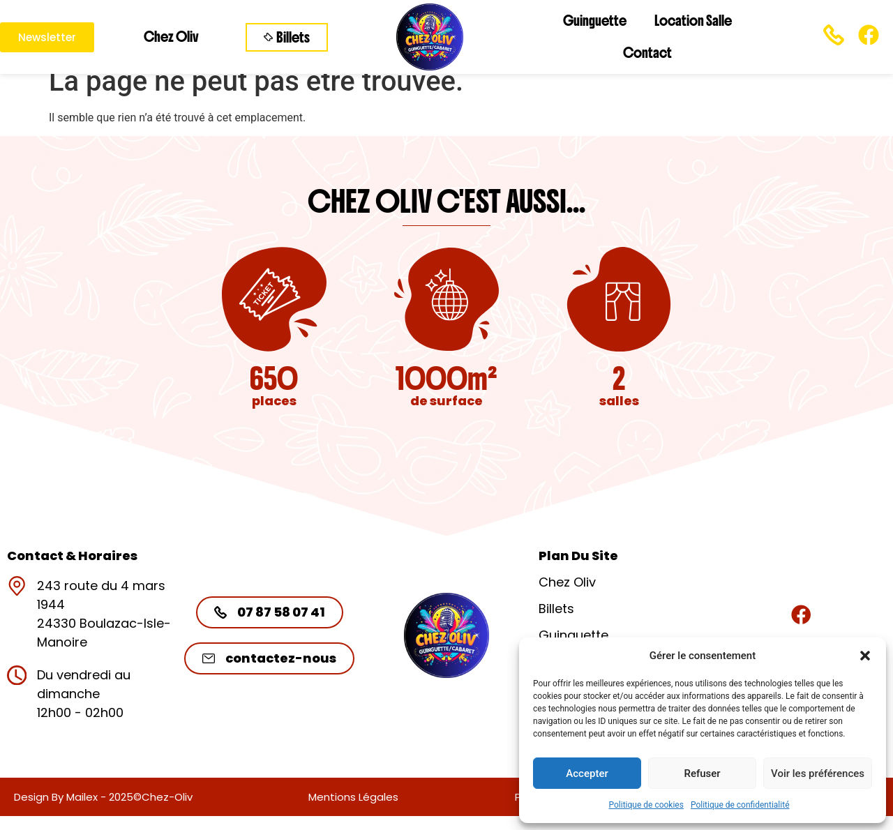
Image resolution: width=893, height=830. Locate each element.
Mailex (82, 797)
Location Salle (693, 20)
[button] (865, 656)
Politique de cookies (646, 805)
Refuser (702, 773)
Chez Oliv (171, 36)
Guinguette (594, 20)
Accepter (587, 773)
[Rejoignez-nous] (800, 614)
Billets (556, 608)
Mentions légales (353, 797)
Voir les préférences (817, 773)
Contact (647, 52)
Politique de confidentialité (740, 805)
